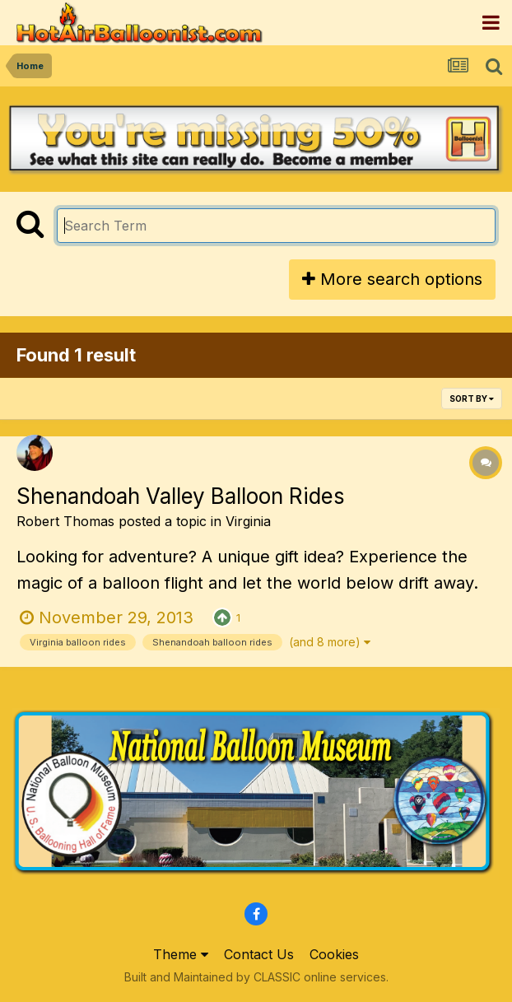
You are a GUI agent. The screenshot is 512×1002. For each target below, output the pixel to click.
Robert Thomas (65, 521)
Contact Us (259, 954)
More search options (392, 279)
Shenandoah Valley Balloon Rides (180, 496)
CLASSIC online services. (321, 977)
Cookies (334, 954)
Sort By (471, 398)
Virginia (248, 521)
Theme (180, 954)
